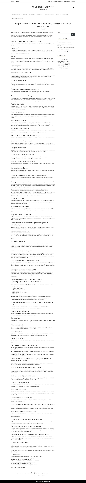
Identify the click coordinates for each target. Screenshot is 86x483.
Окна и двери (32, 14)
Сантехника (39, 14)
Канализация (23, 467)
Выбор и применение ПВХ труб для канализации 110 (21, 459)
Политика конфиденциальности (58, 1)
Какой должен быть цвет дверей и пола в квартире (66, 47)
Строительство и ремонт (17, 18)
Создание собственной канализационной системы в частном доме (23, 462)
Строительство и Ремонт (43, 9)
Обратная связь (50, 1)
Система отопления (49, 14)
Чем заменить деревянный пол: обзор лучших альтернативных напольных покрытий (44, 473)
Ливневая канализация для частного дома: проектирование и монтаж (24, 464)
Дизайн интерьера (16, 14)
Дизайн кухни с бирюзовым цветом (63, 51)
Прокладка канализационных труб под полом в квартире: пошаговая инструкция (26, 460)
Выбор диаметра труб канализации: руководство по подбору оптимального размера (27, 456)
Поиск (59, 32)
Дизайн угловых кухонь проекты (63, 49)
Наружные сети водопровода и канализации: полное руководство (23, 457)
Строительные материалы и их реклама (64, 42)
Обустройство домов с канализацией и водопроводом (21, 463)
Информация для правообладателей (69, 1)
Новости (25, 14)
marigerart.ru (43, 7)
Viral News (43, 481)
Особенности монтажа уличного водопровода (22, 472)
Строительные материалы (62, 14)
